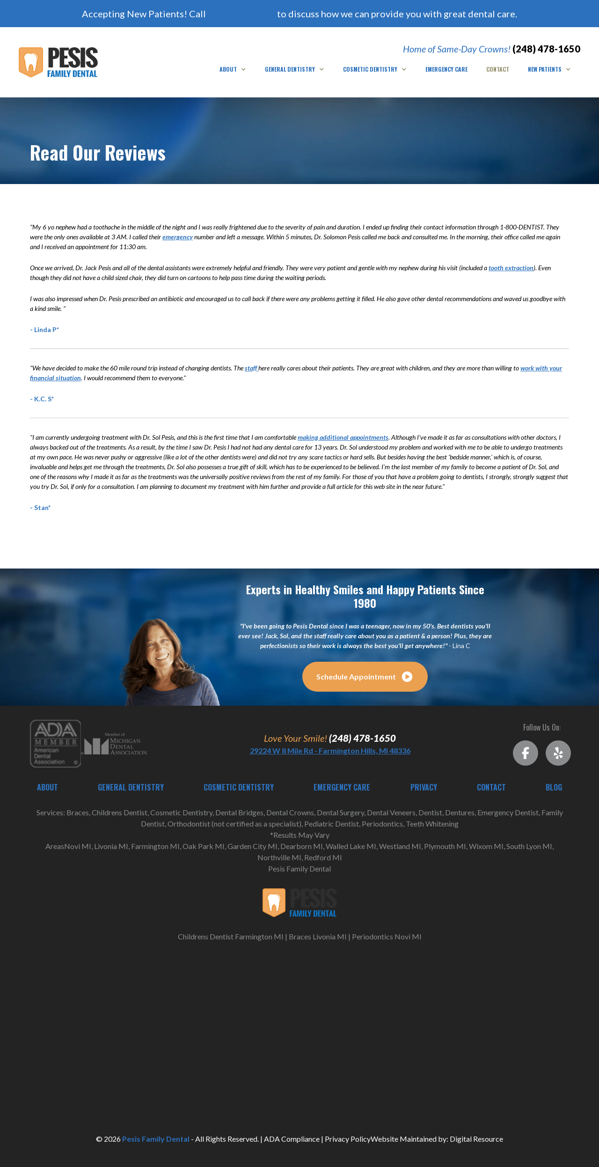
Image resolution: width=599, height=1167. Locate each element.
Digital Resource (476, 1138)
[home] (58, 62)
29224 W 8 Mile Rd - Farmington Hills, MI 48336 (330, 750)
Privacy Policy (348, 1138)
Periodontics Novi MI (387, 936)
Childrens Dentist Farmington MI (231, 936)
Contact (497, 69)
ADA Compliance (292, 1138)
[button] (233, 69)
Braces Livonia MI (318, 936)
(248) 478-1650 (546, 48)
